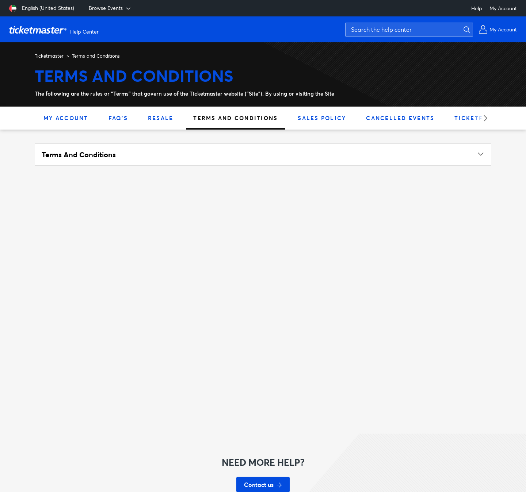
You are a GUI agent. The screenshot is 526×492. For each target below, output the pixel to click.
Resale (161, 118)
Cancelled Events (400, 118)
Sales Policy (322, 118)
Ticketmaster (49, 56)
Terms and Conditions (235, 118)
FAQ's (118, 118)
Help (476, 8)
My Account (503, 8)
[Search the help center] (409, 29)
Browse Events (110, 8)
